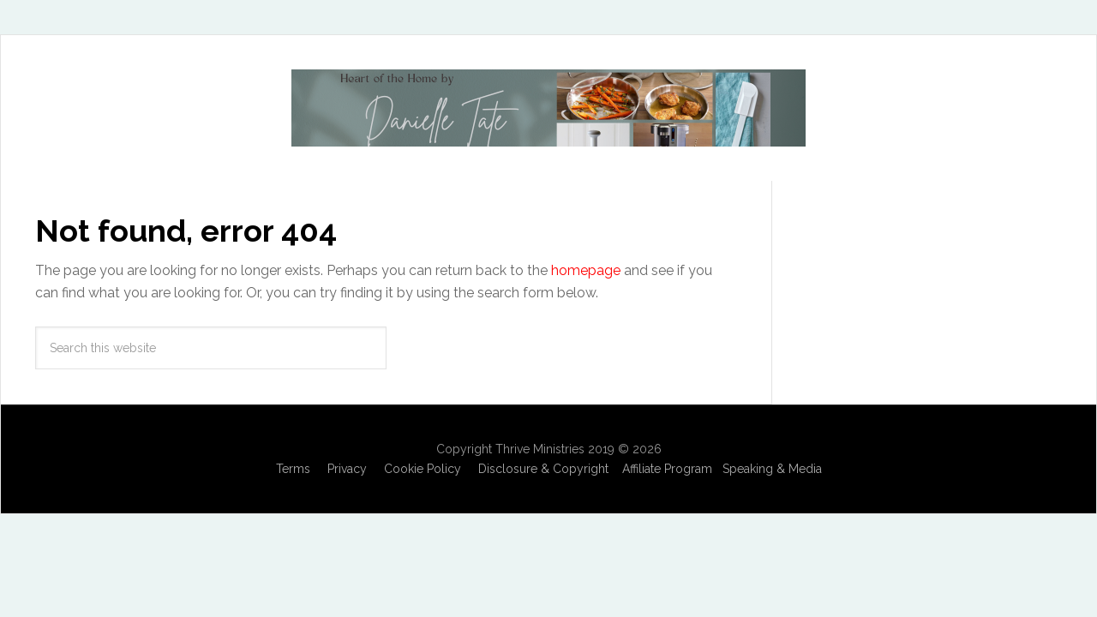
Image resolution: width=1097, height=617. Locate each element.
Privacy (347, 469)
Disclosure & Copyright (543, 469)
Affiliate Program (667, 469)
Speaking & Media (772, 469)
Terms (293, 469)
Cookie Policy (422, 469)
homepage (585, 270)
